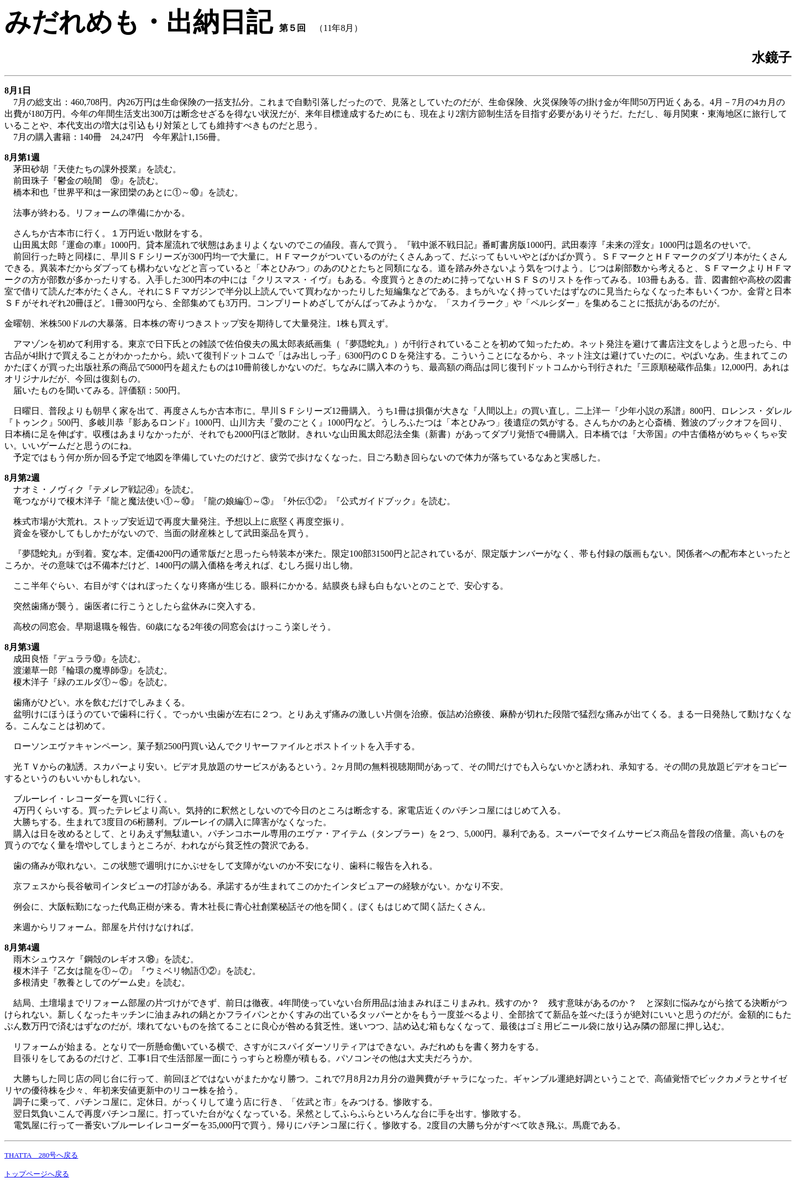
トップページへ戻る (36, 1174)
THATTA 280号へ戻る (41, 1155)
